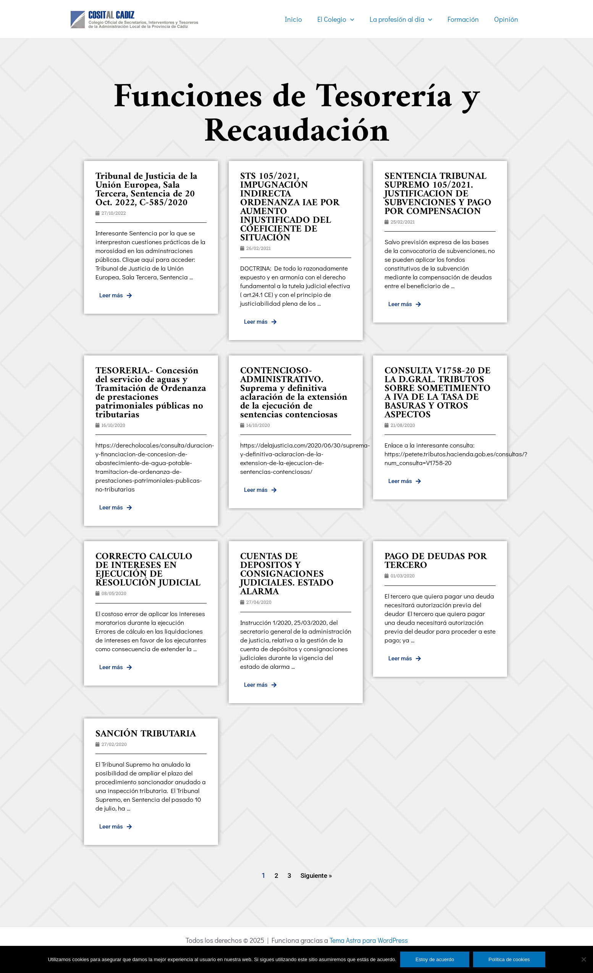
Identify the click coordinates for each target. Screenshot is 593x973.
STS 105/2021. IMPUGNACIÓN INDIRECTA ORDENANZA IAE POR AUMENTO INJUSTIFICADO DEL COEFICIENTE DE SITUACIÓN (289, 207)
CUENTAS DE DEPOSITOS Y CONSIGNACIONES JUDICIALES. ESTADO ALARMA (287, 574)
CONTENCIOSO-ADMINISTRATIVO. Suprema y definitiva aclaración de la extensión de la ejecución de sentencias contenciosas (293, 393)
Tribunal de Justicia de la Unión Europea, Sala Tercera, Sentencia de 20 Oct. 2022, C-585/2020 (146, 189)
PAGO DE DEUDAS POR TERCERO (436, 561)
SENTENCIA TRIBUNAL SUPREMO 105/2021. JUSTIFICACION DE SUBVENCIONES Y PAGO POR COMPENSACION (438, 194)
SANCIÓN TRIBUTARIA (145, 734)
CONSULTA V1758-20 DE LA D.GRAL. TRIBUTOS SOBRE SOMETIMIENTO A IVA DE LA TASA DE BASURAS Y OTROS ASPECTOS (438, 393)
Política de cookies (509, 959)
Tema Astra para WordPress (368, 940)
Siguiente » (316, 875)
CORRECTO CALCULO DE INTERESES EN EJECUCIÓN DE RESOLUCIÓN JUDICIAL (147, 570)
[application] (356, 19)
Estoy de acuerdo (434, 959)
